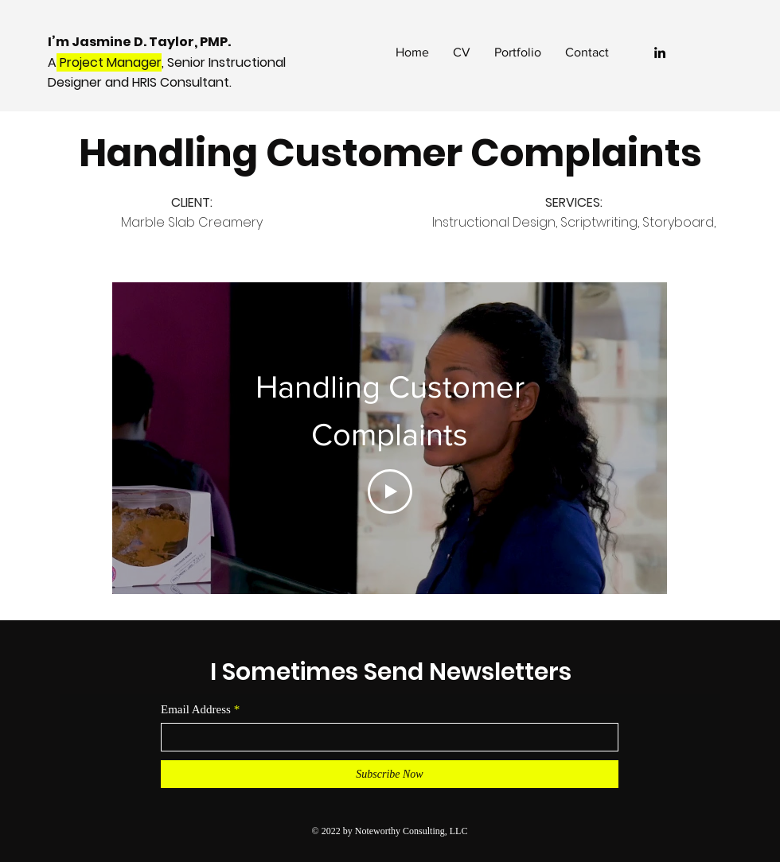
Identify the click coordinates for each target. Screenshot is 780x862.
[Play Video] (390, 491)
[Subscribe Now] (389, 774)
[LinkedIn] (660, 52)
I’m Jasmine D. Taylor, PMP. (140, 42)
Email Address (196, 710)
